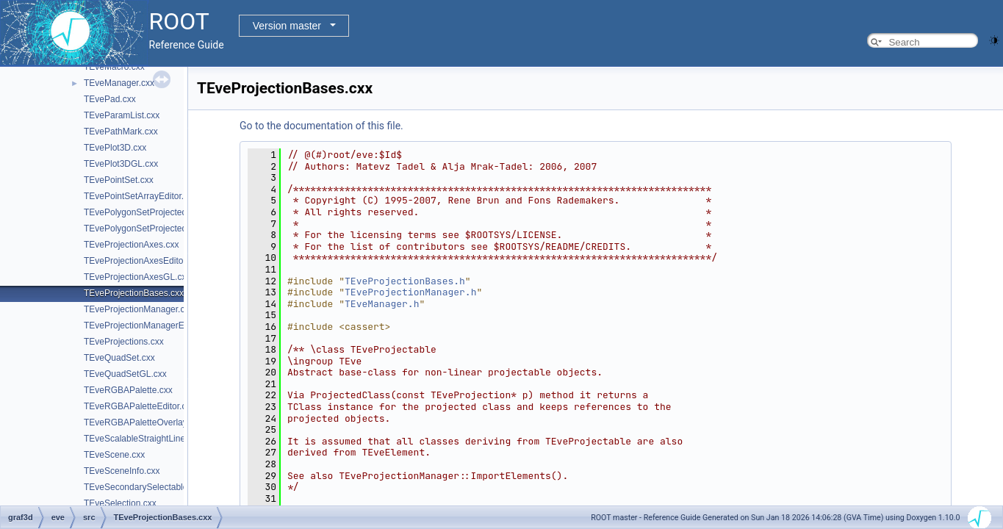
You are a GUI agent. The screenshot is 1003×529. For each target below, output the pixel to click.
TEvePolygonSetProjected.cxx (143, 212)
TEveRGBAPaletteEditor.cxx (139, 406)
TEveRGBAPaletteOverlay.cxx (143, 422)
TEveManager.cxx (119, 83)
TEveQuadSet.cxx (119, 358)
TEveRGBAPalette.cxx (128, 390)
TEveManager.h (382, 304)
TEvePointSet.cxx (119, 180)
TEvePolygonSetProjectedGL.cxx (149, 228)
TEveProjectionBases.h (405, 281)
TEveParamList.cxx (121, 115)
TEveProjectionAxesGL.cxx (137, 277)
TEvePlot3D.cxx (115, 148)
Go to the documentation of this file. (321, 126)
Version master (287, 26)
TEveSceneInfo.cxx (121, 471)
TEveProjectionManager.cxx (138, 309)
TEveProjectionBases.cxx (134, 293)
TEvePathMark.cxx (121, 131)
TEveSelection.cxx (120, 503)
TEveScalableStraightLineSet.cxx (149, 438)
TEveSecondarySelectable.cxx (144, 487)
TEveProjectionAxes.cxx (131, 245)
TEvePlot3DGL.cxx (121, 164)
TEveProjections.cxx (124, 342)
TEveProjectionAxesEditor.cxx (142, 261)
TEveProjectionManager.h (410, 292)
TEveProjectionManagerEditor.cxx (150, 325)
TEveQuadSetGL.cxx (125, 374)
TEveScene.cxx (114, 455)
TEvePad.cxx (110, 99)
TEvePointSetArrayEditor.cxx (140, 196)
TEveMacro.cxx (114, 67)
